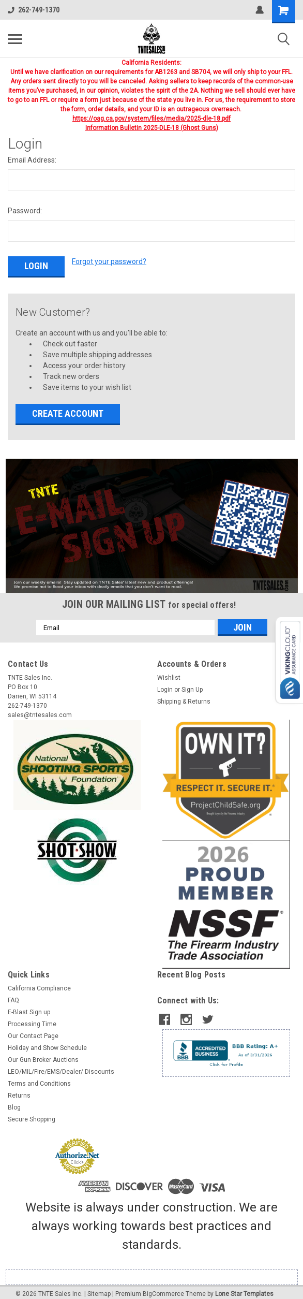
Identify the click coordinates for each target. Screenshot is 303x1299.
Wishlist (168, 672)
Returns (19, 1090)
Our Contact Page (33, 1030)
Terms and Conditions (39, 1078)
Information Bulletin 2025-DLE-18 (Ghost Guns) (151, 128)
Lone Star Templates (244, 1288)
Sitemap (99, 1288)
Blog (14, 1102)
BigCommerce (163, 1288)
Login (165, 684)
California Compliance (39, 983)
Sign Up (192, 684)
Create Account (67, 408)
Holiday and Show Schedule (47, 1042)
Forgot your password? (109, 261)
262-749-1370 (33, 10)
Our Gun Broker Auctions (43, 1054)
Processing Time (32, 1019)
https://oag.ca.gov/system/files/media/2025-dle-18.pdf (151, 118)
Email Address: (32, 160)
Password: (25, 211)
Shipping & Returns (183, 696)
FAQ (13, 995)
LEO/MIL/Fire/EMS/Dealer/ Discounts (61, 1066)
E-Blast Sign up (29, 1007)
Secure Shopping (31, 1114)
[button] (152, 521)
